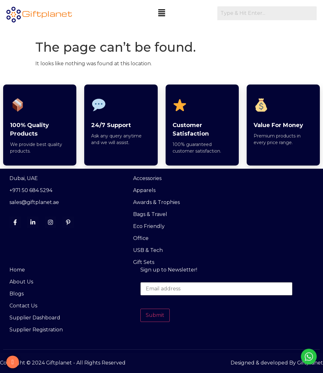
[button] (161, 13)
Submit (155, 315)
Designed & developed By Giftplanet (277, 363)
